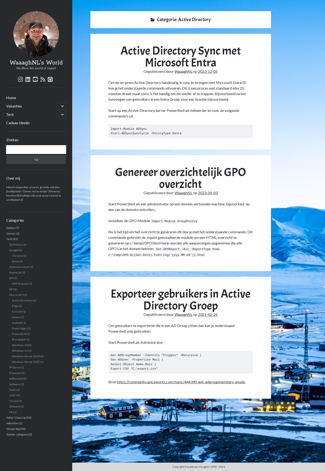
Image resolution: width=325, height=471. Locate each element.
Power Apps (19, 328)
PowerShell (19, 334)
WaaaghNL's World (36, 63)
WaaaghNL (183, 71)
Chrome (17, 255)
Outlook (17, 322)
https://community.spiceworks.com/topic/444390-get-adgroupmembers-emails (181, 381)
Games (10, 233)
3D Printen (15, 244)
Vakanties (14, 106)
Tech (10, 114)
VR (11, 412)
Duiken (10, 228)
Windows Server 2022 (26, 362)
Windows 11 (19, 350)
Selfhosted (16, 378)
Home (11, 97)
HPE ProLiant (20, 283)
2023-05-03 (208, 192)
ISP (11, 289)
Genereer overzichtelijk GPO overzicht (180, 178)
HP (11, 278)
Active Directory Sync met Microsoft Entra (180, 56)
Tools (12, 389)
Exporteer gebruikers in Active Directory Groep (180, 299)
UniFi (12, 395)
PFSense (14, 367)
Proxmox (15, 373)
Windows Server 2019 (26, 356)
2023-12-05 (208, 71)
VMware (14, 406)
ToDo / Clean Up (16, 417)
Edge (15, 306)
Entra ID (17, 311)
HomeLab (15, 272)
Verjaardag (13, 429)
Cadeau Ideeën (18, 122)
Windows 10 (19, 345)
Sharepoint (18, 339)
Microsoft (15, 295)
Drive (15, 261)
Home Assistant (19, 267)
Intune (16, 317)
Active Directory (22, 300)
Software (14, 384)
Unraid (13, 401)
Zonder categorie (17, 434)
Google (13, 250)
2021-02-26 (208, 314)
